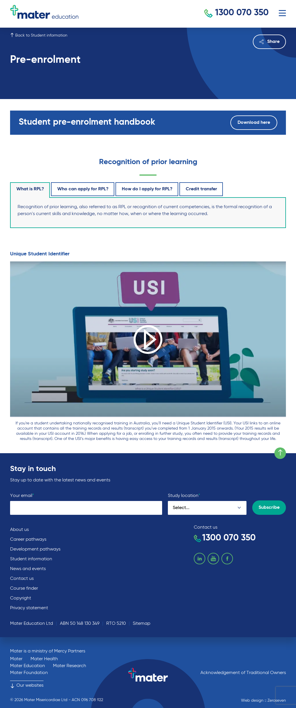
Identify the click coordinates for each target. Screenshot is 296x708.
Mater (16, 659)
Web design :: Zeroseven (263, 700)
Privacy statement (29, 608)
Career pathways (28, 539)
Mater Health (44, 659)
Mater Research (69, 666)
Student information (31, 559)
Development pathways (35, 549)
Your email (22, 495)
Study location (184, 495)
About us (19, 529)
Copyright (20, 598)
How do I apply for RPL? (147, 189)
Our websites (26, 685)
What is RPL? (30, 189)
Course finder (24, 588)
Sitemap (141, 623)
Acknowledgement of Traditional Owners (243, 673)
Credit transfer (201, 189)
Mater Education (27, 666)
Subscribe (269, 507)
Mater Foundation (29, 673)
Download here (254, 122)
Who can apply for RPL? (83, 189)
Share (269, 41)
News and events (28, 569)
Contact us (22, 578)
